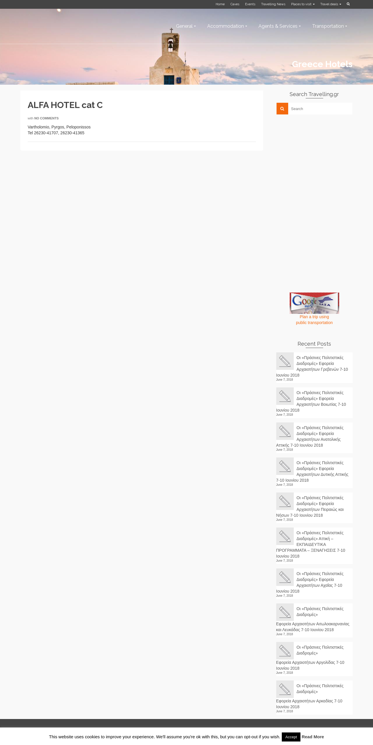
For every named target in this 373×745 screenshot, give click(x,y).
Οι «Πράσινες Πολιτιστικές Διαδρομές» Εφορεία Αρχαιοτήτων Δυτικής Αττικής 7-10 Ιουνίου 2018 (312, 471)
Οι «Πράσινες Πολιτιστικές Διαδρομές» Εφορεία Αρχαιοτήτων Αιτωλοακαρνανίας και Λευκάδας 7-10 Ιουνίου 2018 (313, 619)
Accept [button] (291, 737)
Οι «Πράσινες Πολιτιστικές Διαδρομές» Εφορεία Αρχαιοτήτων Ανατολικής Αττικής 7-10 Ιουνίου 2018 (310, 436)
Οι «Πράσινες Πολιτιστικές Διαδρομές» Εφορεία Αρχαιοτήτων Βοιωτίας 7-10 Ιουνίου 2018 (311, 401)
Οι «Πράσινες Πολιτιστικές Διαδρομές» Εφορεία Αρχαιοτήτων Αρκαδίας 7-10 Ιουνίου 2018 (310, 696)
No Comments (46, 118)
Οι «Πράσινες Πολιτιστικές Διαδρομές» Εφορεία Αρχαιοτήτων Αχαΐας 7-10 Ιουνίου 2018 (310, 582)
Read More (313, 736)
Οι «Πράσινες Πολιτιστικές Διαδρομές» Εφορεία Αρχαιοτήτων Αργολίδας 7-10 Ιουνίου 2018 (310, 658)
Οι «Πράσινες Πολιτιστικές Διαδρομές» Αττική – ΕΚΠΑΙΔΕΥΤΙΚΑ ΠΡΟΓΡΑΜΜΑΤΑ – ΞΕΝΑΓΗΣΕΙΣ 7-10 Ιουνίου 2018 (310, 544)
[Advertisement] (320, 159)
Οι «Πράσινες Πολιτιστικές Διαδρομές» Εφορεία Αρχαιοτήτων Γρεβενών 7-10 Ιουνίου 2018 (312, 366)
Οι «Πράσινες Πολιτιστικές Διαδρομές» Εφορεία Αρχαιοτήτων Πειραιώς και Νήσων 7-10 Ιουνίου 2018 (310, 506)
